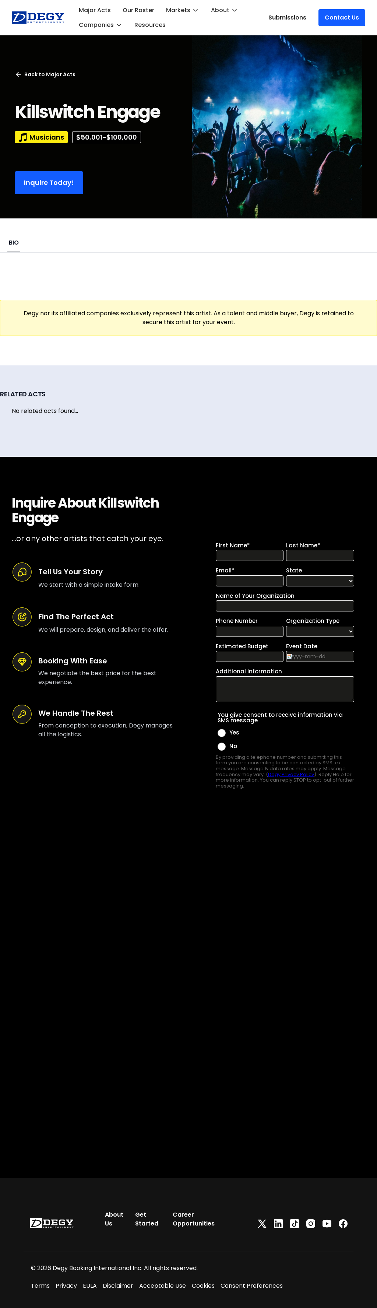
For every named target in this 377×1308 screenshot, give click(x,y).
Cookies (203, 1285)
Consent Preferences (252, 1285)
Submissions (287, 17)
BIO (14, 242)
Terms (40, 1285)
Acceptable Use (162, 1285)
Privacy (66, 1285)
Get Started (146, 1219)
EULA (90, 1285)
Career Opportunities (194, 1219)
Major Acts (95, 10)
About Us (114, 1219)
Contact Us (342, 17)
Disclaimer (118, 1285)
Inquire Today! (49, 182)
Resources (150, 25)
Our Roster (138, 10)
